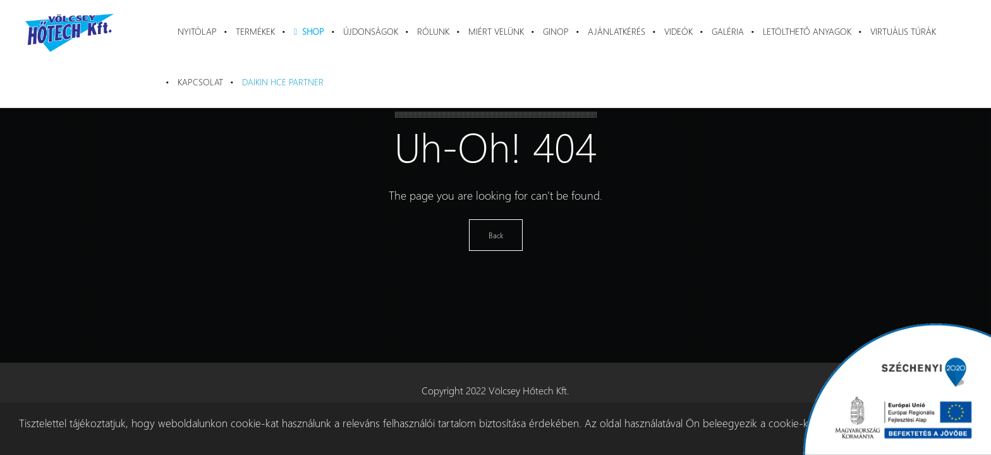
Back (496, 235)
